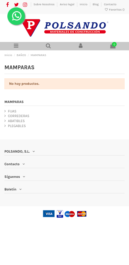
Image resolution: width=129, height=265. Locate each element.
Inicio (84, 4)
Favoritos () (114, 9)
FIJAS (12, 111)
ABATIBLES (16, 121)
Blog (96, 4)
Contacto (110, 4)
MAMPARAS (14, 102)
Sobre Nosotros (44, 4)
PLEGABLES (17, 126)
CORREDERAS (18, 116)
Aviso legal (67, 4)
